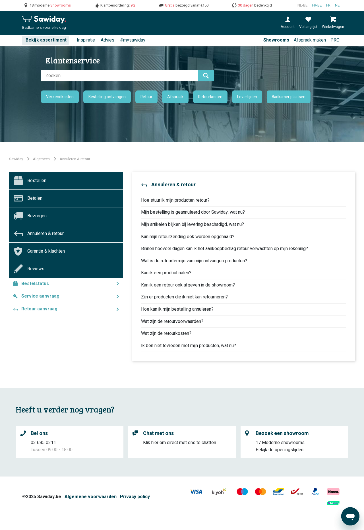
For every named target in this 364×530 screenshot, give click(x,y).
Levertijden (247, 97)
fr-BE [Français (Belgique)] (317, 5)
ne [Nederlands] (337, 5)
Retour (146, 97)
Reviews (35, 268)
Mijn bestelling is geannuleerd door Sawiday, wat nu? (193, 212)
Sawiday (16, 159)
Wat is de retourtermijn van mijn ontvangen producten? (194, 260)
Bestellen (36, 180)
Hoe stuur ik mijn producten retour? (175, 200)
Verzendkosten (60, 97)
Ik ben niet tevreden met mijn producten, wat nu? (188, 345)
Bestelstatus (35, 283)
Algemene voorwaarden (91, 496)
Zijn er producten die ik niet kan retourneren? (184, 297)
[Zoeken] (119, 75)
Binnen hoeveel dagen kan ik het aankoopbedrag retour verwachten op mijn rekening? (224, 248)
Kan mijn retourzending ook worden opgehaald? (187, 236)
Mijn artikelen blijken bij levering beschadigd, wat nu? (192, 224)
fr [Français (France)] (328, 5)
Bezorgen (37, 216)
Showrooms (276, 40)
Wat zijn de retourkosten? (166, 333)
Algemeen (41, 159)
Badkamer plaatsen (288, 97)
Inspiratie (86, 40)
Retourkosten (210, 97)
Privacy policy (135, 496)
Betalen (34, 198)
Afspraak (175, 97)
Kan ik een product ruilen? (166, 272)
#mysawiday (132, 40)
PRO (335, 40)
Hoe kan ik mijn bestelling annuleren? (177, 309)
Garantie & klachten (46, 251)
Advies (107, 40)
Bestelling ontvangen (107, 97)
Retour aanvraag (39, 309)
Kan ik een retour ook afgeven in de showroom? (188, 285)
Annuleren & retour (75, 159)
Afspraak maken (310, 40)
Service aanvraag (40, 296)
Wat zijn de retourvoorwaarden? (172, 321)
